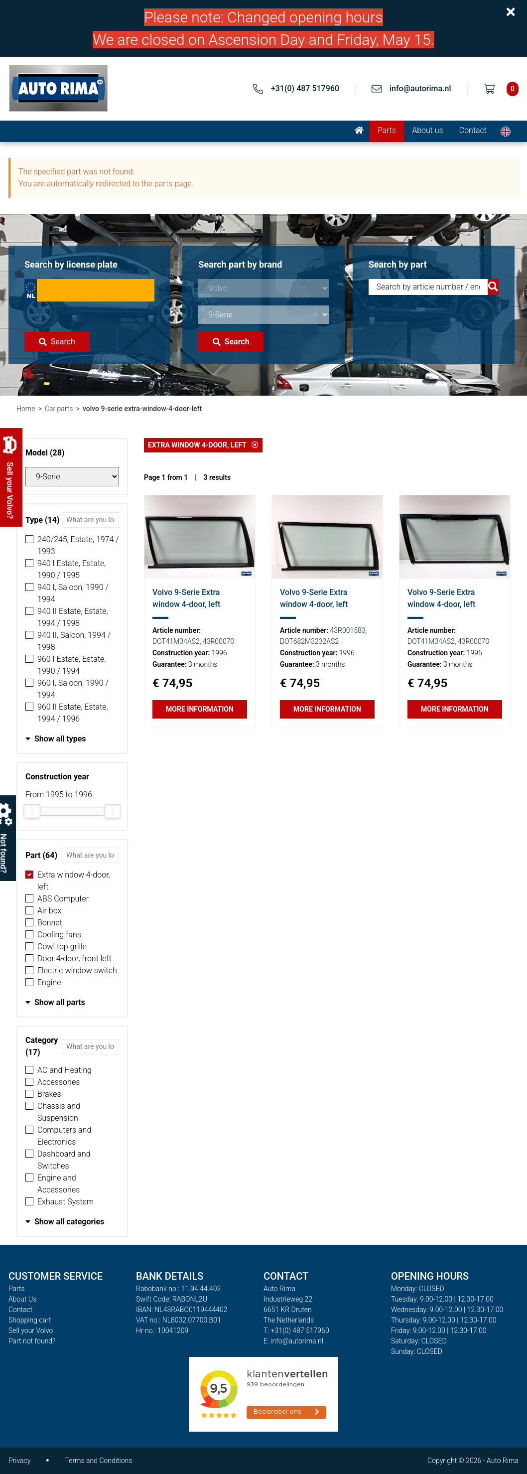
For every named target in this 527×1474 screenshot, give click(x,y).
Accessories (58, 1082)
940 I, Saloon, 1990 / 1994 (73, 593)
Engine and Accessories (58, 1183)
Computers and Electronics (64, 1136)
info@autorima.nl (420, 88)
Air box (49, 910)
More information (200, 709)
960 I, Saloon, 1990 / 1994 (73, 689)
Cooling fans (59, 934)
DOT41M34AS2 (176, 641)
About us (427, 130)
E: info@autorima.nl (293, 1341)
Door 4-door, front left (74, 958)
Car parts (59, 409)
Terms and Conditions (98, 1461)
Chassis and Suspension (58, 1112)
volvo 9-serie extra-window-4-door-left (142, 409)
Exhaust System (65, 1201)
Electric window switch (77, 970)
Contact (473, 130)
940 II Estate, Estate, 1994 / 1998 (72, 617)
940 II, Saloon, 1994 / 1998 (74, 641)
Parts (387, 130)
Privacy (19, 1461)
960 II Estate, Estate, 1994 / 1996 (72, 713)
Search (57, 341)
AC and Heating (64, 1070)
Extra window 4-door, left (73, 880)
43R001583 (348, 630)
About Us (22, 1299)
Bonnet (49, 922)
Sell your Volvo (30, 1330)
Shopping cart (29, 1320)
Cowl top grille (62, 946)
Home (25, 409)
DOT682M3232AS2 (309, 641)
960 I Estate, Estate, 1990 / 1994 (71, 665)
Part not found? (31, 1341)
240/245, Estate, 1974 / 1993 (78, 545)
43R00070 (218, 641)
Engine (49, 982)
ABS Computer (63, 898)
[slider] (31, 811)
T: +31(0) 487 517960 (296, 1330)
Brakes (49, 1094)
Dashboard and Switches (64, 1160)
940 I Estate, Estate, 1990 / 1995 (71, 569)
